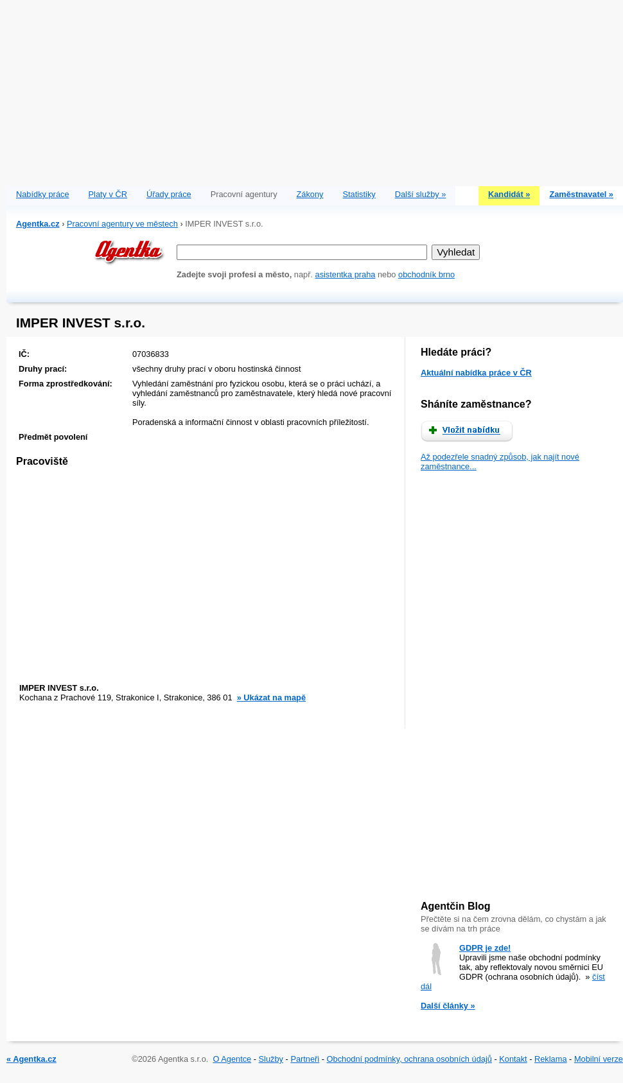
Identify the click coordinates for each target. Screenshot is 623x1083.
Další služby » (420, 194)
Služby (271, 1059)
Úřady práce (168, 194)
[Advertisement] (314, 90)
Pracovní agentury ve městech (122, 224)
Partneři (304, 1059)
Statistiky (359, 194)
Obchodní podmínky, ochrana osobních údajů (409, 1059)
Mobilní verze (598, 1059)
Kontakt (513, 1059)
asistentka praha (345, 274)
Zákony (310, 194)
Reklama (550, 1059)
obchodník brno (426, 274)
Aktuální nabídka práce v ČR (476, 372)
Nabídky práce (42, 194)
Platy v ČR (108, 194)
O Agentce (232, 1059)
